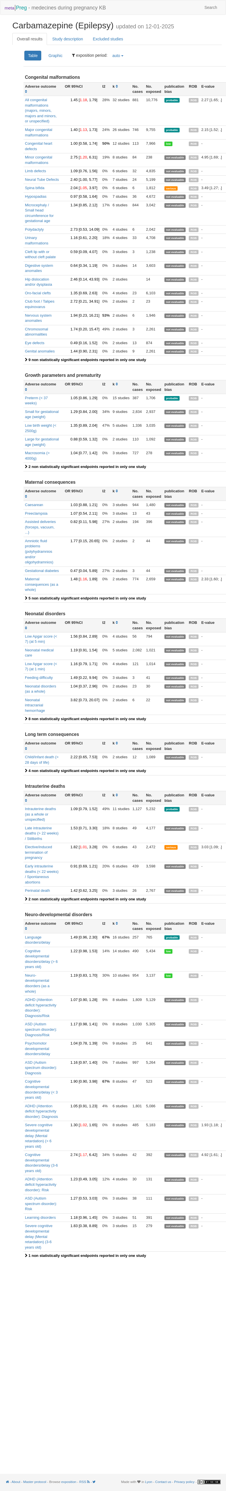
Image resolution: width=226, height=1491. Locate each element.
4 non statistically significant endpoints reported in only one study (85, 771)
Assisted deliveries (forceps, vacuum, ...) (40, 527)
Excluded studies (108, 39)
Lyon (148, 1482)
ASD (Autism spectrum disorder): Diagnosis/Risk (41, 1029)
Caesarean (34, 505)
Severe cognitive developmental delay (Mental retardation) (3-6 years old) (38, 1236)
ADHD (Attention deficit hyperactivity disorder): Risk (40, 1184)
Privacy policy (184, 1482)
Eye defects (34, 343)
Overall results (29, 39)
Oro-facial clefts (38, 293)
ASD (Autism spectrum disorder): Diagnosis (41, 1067)
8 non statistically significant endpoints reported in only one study (85, 719)
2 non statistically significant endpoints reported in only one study (85, 467)
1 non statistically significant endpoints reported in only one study (85, 1255)
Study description (67, 39)
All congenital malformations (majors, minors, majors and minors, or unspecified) (41, 110)
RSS (85, 1482)
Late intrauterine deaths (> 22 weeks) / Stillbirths (41, 833)
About (15, 1482)
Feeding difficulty (39, 677)
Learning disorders (40, 1217)
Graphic (55, 55)
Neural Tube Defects (42, 179)
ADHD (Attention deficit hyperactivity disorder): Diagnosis (41, 1111)
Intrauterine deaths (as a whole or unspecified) (40, 814)
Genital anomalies (40, 351)
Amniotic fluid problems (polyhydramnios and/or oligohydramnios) (39, 551)
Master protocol (34, 1482)
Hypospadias (35, 196)
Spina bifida (34, 188)
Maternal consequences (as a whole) (41, 584)
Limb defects (35, 171)
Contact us (163, 1482)
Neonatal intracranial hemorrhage (35, 705)
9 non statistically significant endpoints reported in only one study (85, 360)
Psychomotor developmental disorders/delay (37, 1048)
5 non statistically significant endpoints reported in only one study (85, 598)
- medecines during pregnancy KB (55, 7)
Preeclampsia (36, 513)
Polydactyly (34, 229)
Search (211, 7)
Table (33, 55)
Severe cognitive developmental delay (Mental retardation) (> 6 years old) (38, 1135)
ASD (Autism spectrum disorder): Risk (41, 1203)
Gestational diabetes (42, 571)
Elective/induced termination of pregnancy (38, 852)
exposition (68, 1482)
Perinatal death (37, 890)
